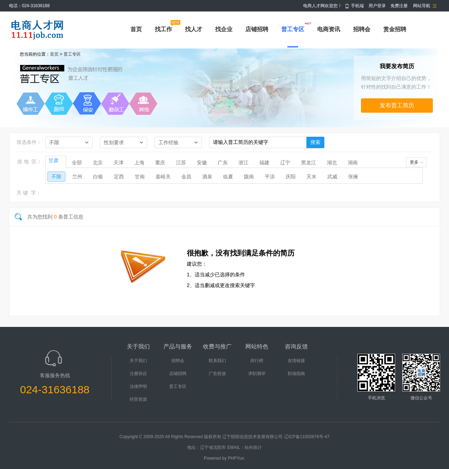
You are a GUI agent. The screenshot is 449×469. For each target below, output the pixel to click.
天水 (311, 176)
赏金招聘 (394, 29)
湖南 (353, 162)
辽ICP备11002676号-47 (307, 436)
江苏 (181, 162)
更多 (414, 162)
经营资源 (138, 399)
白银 (98, 176)
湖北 (332, 162)
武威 (332, 176)
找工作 (163, 29)
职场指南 (296, 373)
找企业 (223, 29)
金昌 (186, 176)
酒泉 (207, 176)
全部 (77, 162)
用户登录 (377, 5)
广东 (223, 162)
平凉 (270, 176)
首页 (136, 29)
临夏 (228, 176)
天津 (119, 162)
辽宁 (285, 162)
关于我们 (138, 360)
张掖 (353, 176)
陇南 (249, 176)
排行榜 (256, 360)
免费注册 (399, 5)
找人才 (193, 29)
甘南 (140, 176)
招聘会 (361, 29)
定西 (119, 176)
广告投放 (217, 373)
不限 (56, 176)
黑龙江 (308, 162)
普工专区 (292, 29)
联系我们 (217, 360)
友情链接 (296, 360)
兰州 (77, 176)
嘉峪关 (163, 176)
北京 (98, 162)
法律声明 (138, 386)
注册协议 (138, 373)
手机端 (357, 5)
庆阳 (291, 176)
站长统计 (253, 447)
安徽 (202, 162)
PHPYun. (236, 458)
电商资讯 (328, 29)
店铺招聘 (256, 29)
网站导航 (421, 5)
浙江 (244, 162)
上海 (139, 162)
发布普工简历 (397, 105)
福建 (264, 162)
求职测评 (256, 373)
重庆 (160, 162)
